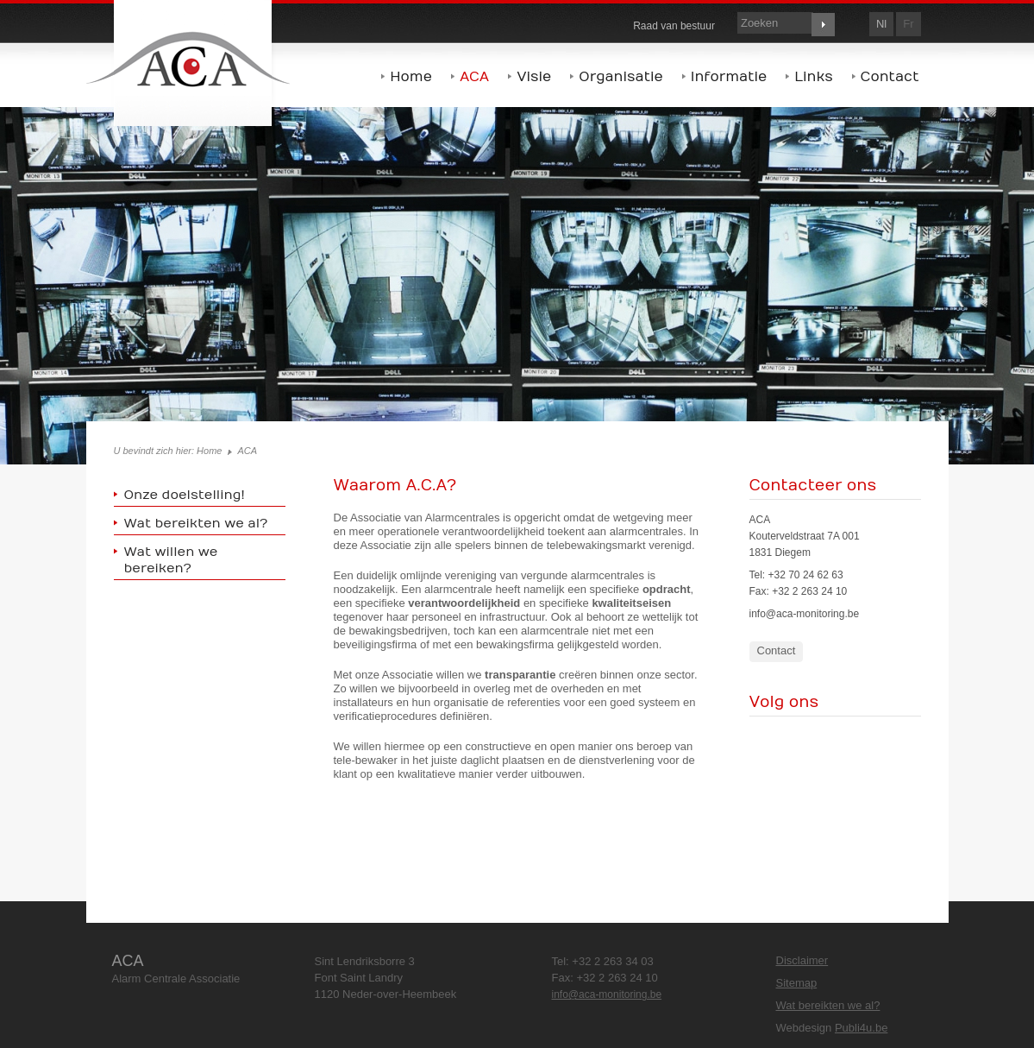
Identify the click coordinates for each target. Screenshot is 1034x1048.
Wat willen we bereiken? (171, 560)
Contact (890, 77)
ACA (474, 77)
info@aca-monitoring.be (804, 614)
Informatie (729, 77)
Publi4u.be (861, 1027)
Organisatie (620, 77)
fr (908, 23)
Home (411, 77)
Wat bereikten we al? (196, 523)
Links (813, 77)
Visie (534, 77)
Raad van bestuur (674, 26)
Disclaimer (802, 960)
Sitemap (797, 982)
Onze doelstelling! (184, 494)
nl (881, 23)
